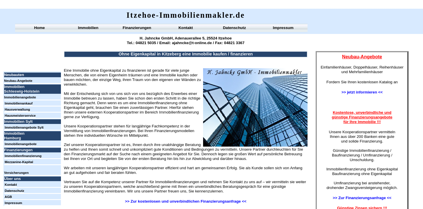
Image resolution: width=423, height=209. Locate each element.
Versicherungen (16, 172)
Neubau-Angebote (18, 80)
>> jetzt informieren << (362, 92)
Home (39, 28)
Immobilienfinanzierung (23, 156)
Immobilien (88, 28)
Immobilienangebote (20, 97)
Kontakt (185, 28)
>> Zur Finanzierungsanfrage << (362, 198)
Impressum (283, 28)
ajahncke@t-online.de (191, 43)
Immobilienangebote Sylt (24, 127)
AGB (8, 197)
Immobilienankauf (18, 103)
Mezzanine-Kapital (19, 162)
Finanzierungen (137, 28)
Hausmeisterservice (20, 115)
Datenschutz (234, 28)
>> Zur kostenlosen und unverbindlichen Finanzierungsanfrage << (185, 201)
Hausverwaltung (17, 109)
